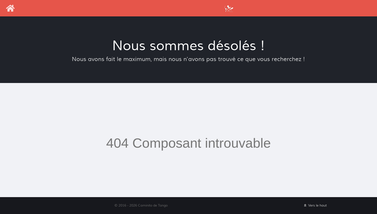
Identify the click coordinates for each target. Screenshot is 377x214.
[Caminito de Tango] (228, 8)
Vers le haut (315, 205)
